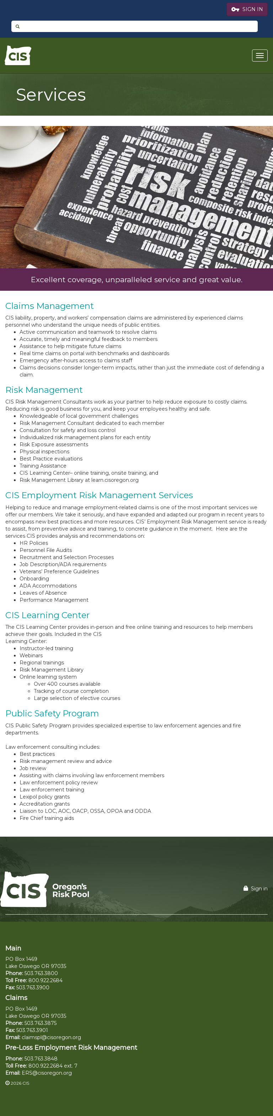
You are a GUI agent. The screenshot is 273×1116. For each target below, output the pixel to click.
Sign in (255, 888)
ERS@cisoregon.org (47, 1073)
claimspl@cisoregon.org (51, 1037)
